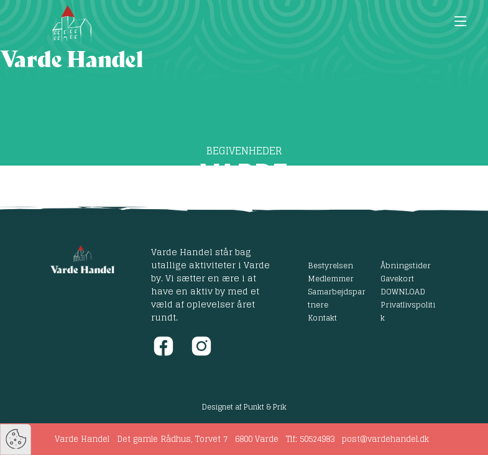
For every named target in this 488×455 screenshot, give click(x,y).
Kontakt (322, 317)
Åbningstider (405, 265)
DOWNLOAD (402, 291)
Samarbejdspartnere (337, 297)
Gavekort (397, 278)
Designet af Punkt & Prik (244, 406)
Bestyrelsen (330, 265)
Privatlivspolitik (407, 311)
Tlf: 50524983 (310, 439)
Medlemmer (331, 278)
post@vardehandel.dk (385, 439)
